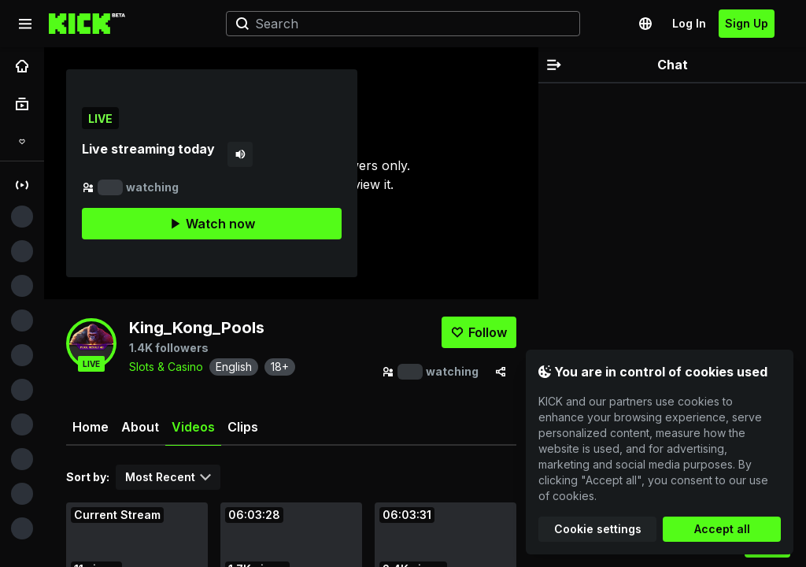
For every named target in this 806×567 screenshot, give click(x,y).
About (140, 427)
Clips (242, 427)
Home (90, 427)
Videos (193, 433)
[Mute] (240, 154)
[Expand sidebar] (25, 23)
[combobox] (168, 477)
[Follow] (479, 332)
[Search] (396, 23)
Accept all (722, 529)
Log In (689, 23)
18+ (280, 366)
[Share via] (500, 371)
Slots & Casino (166, 366)
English (234, 366)
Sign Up (746, 23)
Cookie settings (597, 529)
